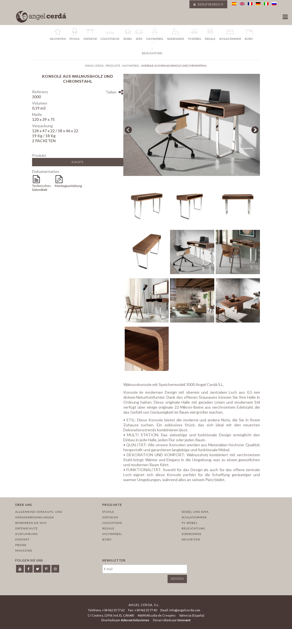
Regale (108, 528)
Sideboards (191, 534)
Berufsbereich (208, 4)
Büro (106, 539)
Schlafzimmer (194, 517)
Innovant (184, 620)
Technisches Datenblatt (41, 188)
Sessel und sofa (195, 511)
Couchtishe (112, 522)
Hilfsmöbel (112, 534)
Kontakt (22, 539)
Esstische (110, 517)
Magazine (23, 550)
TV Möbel (189, 522)
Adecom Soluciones (135, 620)
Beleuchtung (193, 528)
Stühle (108, 511)
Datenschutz (26, 528)
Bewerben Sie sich (31, 522)
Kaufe (78, 162)
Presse (21, 545)
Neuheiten (191, 539)
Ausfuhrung (26, 534)
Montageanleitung (66, 186)
